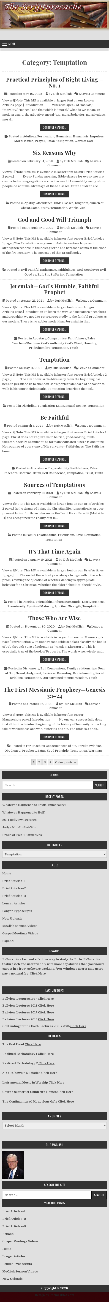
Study (45, 208)
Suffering (57, 274)
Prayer (40, 141)
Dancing (28, 601)
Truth (74, 347)
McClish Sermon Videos (19, 926)
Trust (89, 473)
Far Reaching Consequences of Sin (51, 746)
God (80, 269)
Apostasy (39, 338)
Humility (90, 343)
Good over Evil (95, 269)
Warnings (95, 750)
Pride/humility (39, 347)
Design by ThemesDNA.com (54, 1295)
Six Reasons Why (54, 153)
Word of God (83, 141)
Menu (11, 43)
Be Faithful (54, 417)
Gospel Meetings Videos (20, 933)
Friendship (66, 535)
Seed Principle (58, 750)
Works (74, 208)
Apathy (29, 203)
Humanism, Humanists (72, 136)
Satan (51, 141)
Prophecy (29, 750)
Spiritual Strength (67, 606)
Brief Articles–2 (14, 888)
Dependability (58, 468)
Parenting (64, 673)
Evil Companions (53, 668)
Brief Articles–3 (14, 896)
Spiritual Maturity (40, 606)
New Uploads (12, 918)
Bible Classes (64, 203)
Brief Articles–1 (13, 881)
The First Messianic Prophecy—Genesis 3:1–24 (54, 692)
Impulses (97, 136)
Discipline (29, 405)
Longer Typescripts (17, 911)
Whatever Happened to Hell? (24, 812)
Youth (93, 678)
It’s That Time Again (54, 551)
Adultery (29, 136)
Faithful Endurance (42, 269)
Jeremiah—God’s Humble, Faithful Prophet (54, 289)
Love (79, 535)
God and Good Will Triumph (54, 219)
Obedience (12, 750)
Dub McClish (62, 94)
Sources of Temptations (54, 485)
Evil (24, 269)
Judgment (33, 673)
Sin (47, 274)
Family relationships (41, 535)
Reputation (92, 535)
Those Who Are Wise (54, 618)
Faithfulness (66, 269)
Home (6, 873)
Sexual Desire (75, 405)
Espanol (8, 941)
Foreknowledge (89, 746)
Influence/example (67, 601)
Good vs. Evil (34, 274)
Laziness (49, 673)
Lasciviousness (93, 601)
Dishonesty (31, 668)
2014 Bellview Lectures (19, 820)
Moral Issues (23, 141)
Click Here (38, 973)
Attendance (44, 203)
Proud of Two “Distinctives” (22, 835)
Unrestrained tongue (58, 678)
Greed (20, 673)
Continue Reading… (56, 127)
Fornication (45, 136)
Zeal (83, 208)
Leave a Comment (92, 94)
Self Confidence (53, 473)
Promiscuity (16, 606)
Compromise (57, 338)
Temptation (64, 141)
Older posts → (65, 762)
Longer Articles (13, 903)
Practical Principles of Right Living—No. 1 (54, 82)
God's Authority (52, 343)
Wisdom (81, 678)
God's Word (73, 343)
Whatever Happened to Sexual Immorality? (34, 805)
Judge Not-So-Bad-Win (19, 827)
